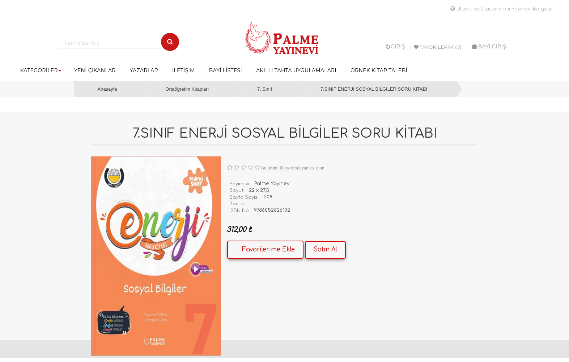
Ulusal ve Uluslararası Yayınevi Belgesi (500, 9)
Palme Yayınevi (272, 183)
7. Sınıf (264, 89)
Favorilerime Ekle (268, 249)
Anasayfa (107, 89)
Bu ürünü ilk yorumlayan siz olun (292, 168)
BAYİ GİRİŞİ (490, 46)
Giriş (395, 46)
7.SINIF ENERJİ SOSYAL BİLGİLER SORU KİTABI (373, 89)
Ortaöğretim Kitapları (187, 89)
